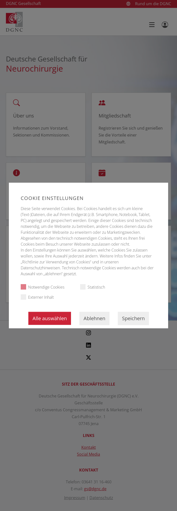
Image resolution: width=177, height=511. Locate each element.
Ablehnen (94, 318)
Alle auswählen (50, 318)
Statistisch (92, 287)
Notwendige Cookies (42, 287)
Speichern (133, 318)
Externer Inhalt (37, 297)
